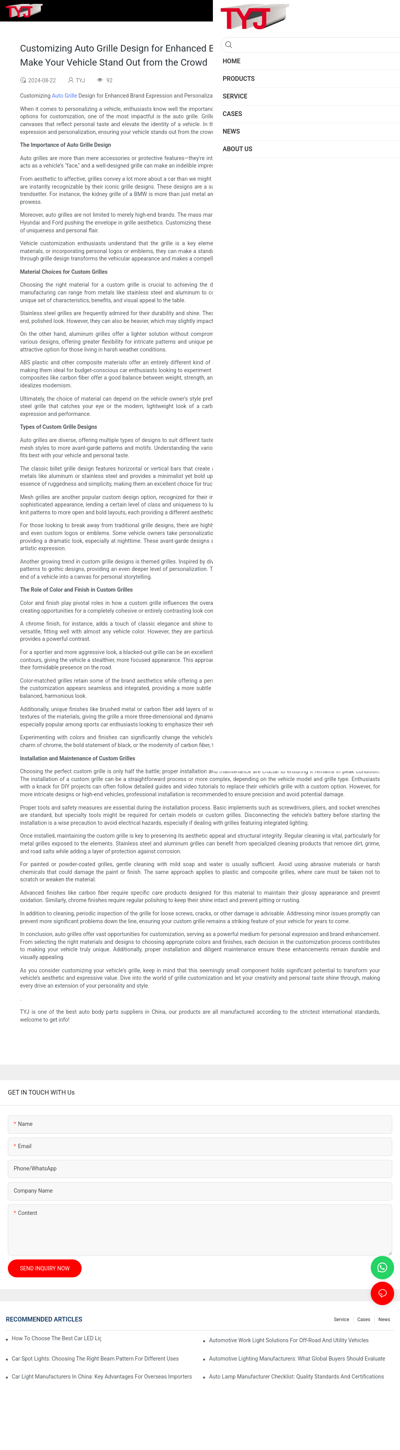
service (341, 1319)
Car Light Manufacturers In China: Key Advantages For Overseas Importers (102, 1376)
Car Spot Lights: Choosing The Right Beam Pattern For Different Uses (95, 1358)
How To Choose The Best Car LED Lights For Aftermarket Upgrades (56, 1338)
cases (363, 1319)
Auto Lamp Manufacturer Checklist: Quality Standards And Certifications (296, 1376)
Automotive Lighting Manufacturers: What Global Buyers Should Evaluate (297, 1358)
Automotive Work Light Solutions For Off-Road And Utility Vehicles (289, 1340)
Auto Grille (64, 96)
